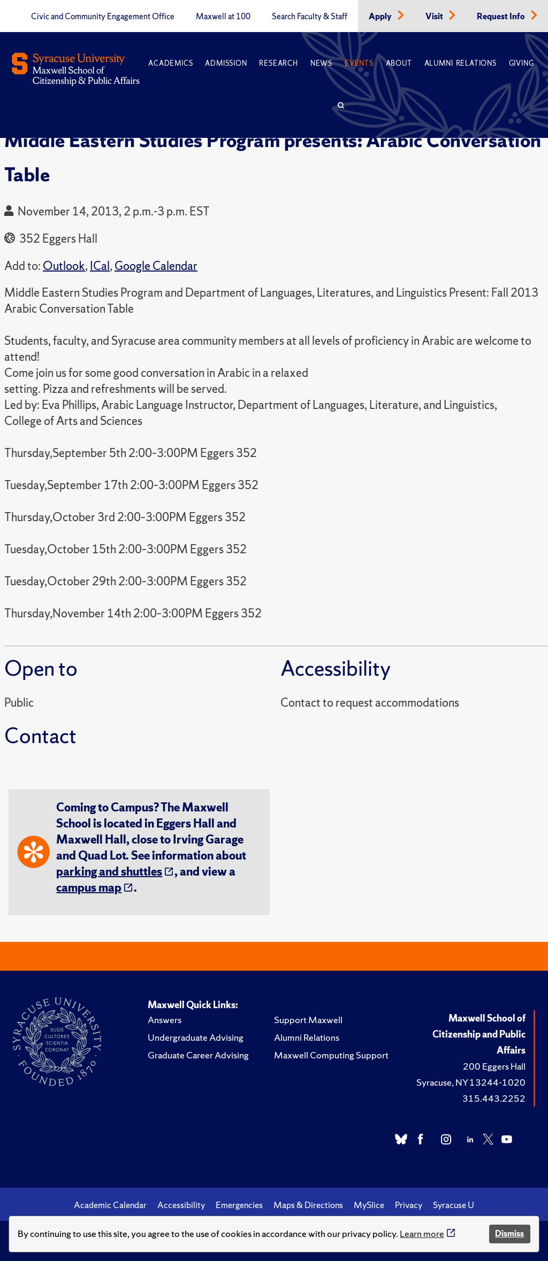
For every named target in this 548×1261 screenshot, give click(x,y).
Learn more (422, 1233)
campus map (88, 887)
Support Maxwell (308, 1020)
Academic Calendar (110, 1205)
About (399, 63)
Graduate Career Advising (198, 1055)
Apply (381, 16)
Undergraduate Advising (195, 1037)
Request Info (502, 16)
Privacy (408, 1205)
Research (278, 63)
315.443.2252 (494, 1098)
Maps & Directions (308, 1205)
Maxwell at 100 (223, 16)
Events (359, 63)
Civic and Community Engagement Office (102, 16)
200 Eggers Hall (494, 1066)
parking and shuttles (109, 871)
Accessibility (181, 1205)
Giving (521, 63)
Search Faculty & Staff (309, 16)
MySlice (369, 1205)
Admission (226, 63)
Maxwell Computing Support (331, 1055)
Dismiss (509, 1233)
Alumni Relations (460, 63)
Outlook (64, 266)
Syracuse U (453, 1205)
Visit (435, 16)
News (321, 63)
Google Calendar (156, 266)
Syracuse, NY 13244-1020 (471, 1082)
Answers (164, 1020)
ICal (100, 266)
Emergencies (239, 1205)
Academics (170, 63)
